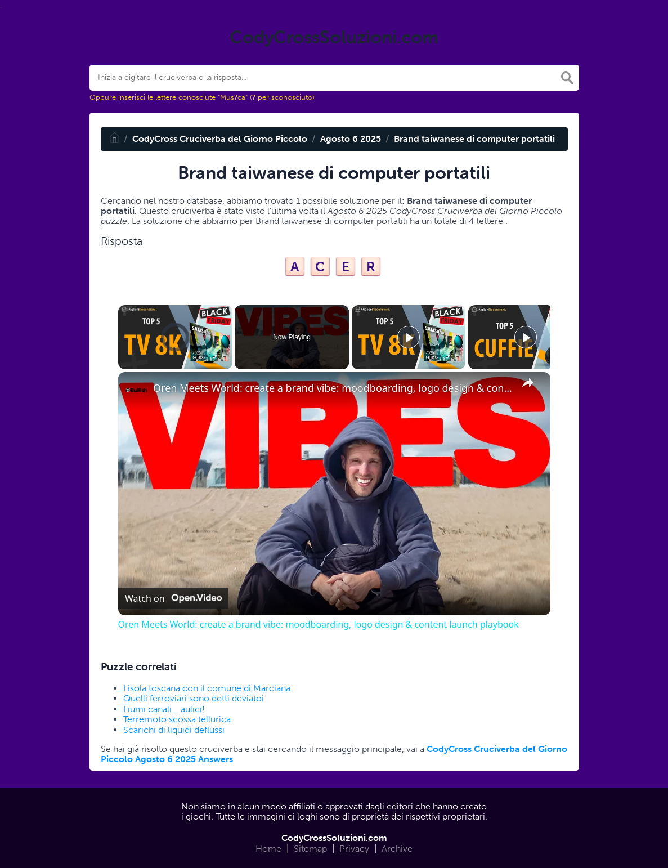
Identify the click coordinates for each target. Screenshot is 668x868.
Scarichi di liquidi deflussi (174, 729)
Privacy (354, 848)
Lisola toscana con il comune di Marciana (206, 688)
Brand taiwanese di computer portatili (474, 138)
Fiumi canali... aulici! (164, 709)
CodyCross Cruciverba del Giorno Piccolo (219, 138)
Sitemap (310, 848)
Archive (397, 848)
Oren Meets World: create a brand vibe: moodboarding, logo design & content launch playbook (332, 388)
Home (268, 848)
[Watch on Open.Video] (173, 598)
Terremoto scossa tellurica (177, 719)
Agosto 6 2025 (350, 138)
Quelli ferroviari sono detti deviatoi (193, 698)
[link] (136, 390)
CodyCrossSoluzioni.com (334, 838)
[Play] (408, 337)
